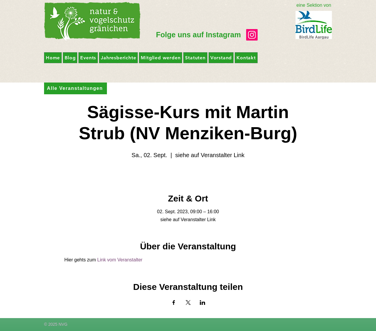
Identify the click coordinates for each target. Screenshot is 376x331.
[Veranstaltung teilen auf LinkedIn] (202, 302)
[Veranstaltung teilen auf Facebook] (174, 302)
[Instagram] (252, 35)
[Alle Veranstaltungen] (75, 88)
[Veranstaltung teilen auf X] (188, 302)
